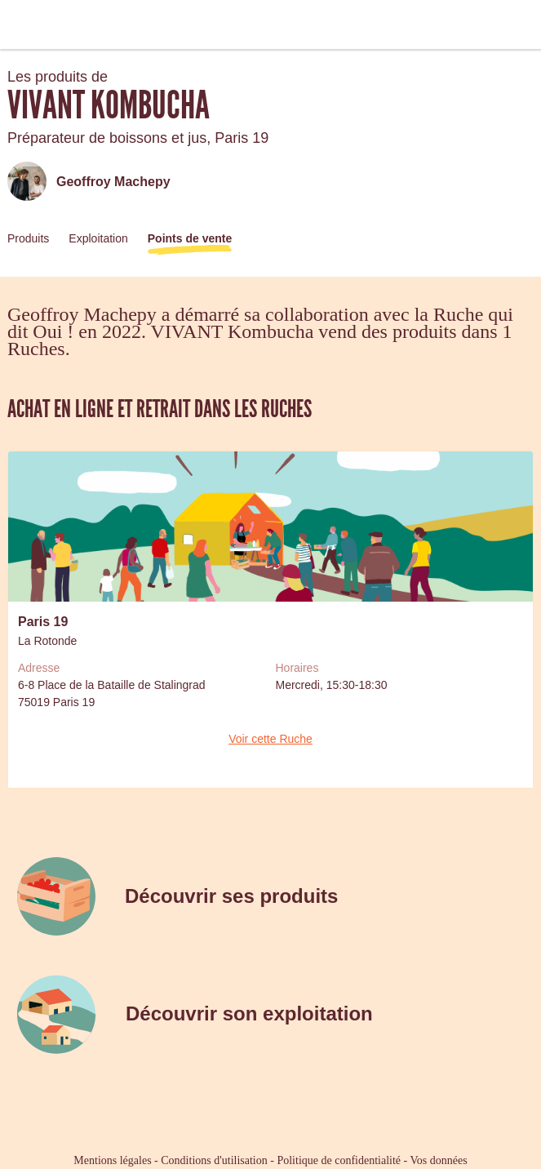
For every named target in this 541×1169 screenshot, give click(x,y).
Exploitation (98, 238)
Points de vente (190, 238)
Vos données (439, 1160)
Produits (28, 238)
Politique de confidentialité (339, 1160)
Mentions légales (112, 1160)
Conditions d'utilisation (214, 1160)
